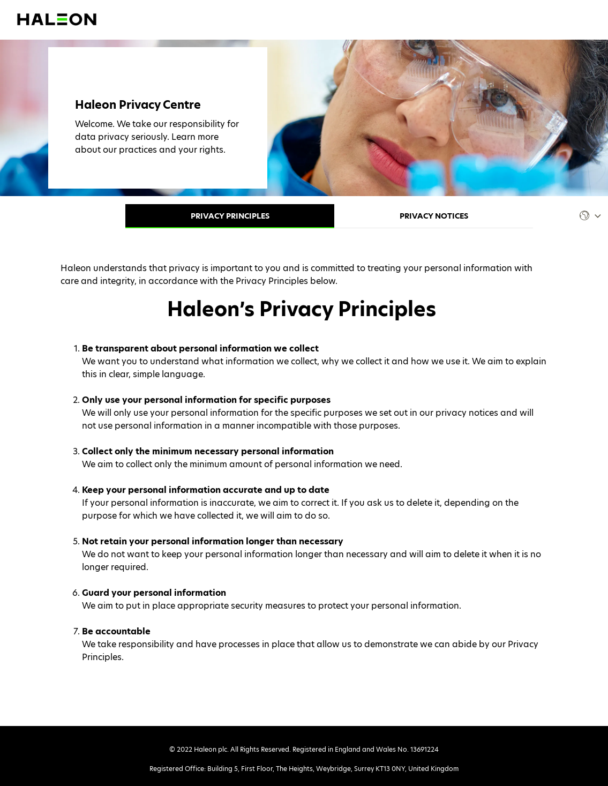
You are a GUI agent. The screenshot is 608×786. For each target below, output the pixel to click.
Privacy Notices (434, 216)
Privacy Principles (230, 216)
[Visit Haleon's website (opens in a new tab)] (57, 18)
